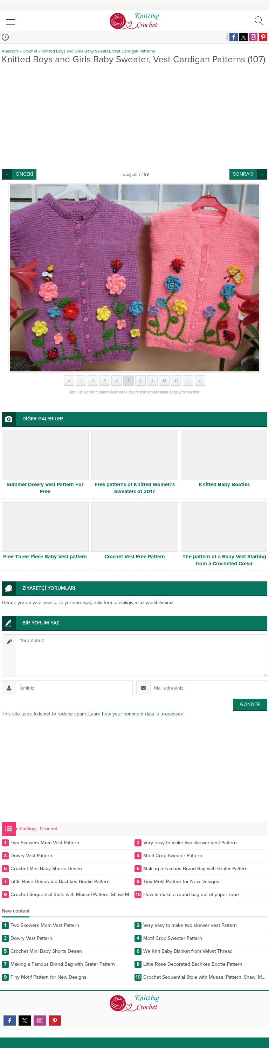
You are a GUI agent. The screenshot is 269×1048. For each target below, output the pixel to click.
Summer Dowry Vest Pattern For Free (45, 488)
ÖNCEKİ (24, 174)
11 (176, 380)
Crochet (29, 51)
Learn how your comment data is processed (136, 714)
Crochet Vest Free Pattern (134, 556)
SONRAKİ (243, 174)
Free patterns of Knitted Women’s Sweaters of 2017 (135, 488)
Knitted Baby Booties (224, 484)
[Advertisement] (134, 117)
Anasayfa (10, 51)
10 (164, 380)
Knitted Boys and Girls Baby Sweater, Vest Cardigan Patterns (98, 51)
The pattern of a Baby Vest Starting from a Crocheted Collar (224, 560)
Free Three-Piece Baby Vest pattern (45, 556)
